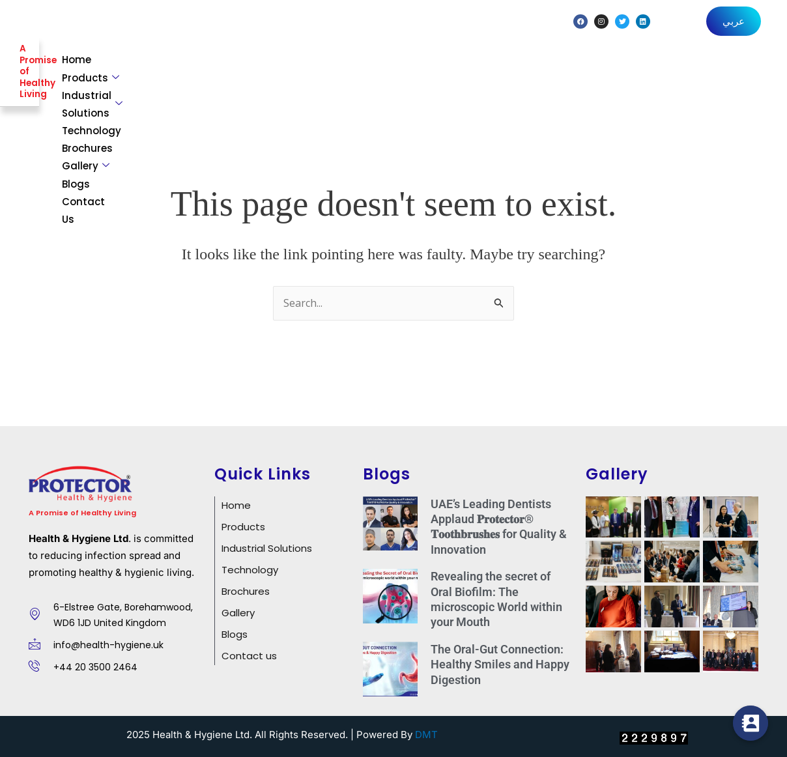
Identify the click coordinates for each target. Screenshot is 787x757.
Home (226, 67)
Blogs (673, 67)
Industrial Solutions (384, 67)
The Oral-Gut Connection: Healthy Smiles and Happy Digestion (500, 662)
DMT (426, 732)
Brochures (555, 67)
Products (282, 67)
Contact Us (729, 67)
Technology (486, 67)
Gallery (617, 67)
